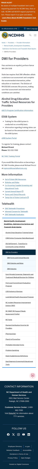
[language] (32, 28)
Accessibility (27, 450)
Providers (11, 43)
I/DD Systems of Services (14, 291)
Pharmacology (11, 334)
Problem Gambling (12, 350)
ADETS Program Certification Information (17, 110)
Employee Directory (15, 446)
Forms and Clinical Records (15, 194)
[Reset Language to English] (25, 28)
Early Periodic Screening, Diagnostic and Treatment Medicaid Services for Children (20, 276)
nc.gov (27, 446)
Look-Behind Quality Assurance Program (20, 297)
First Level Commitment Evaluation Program (18, 284)
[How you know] (18, 28)
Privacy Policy (13, 458)
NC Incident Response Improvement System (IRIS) (18, 304)
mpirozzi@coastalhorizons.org (15, 168)
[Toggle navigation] (35, 35)
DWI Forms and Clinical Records (18, 258)
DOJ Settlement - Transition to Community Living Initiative (16, 245)
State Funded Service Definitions (17, 356)
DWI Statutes (11, 269)
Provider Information (23, 43)
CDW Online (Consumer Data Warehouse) (20, 238)
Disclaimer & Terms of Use (19, 454)
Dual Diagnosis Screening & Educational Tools (19, 363)
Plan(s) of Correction (13, 339)
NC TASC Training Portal (11, 156)
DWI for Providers (12, 252)
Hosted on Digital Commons (19, 464)
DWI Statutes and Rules (15, 263)
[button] (28, 35)
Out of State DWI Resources (15, 179)
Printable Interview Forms (15, 345)
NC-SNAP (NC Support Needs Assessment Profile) (16, 312)
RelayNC (12, 413)
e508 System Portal (9, 138)
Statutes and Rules (12, 182)
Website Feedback (12, 450)
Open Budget (25, 458)
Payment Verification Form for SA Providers (17, 326)
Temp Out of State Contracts (17, 197)
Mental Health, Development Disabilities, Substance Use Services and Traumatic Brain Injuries (18, 224)
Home (3, 43)
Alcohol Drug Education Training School (19, 233)
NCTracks (9, 320)
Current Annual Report (14, 191)
